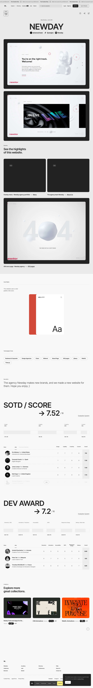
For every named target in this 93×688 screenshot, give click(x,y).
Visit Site (60, 683)
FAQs (57, 666)
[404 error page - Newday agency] (46, 231)
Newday (46, 27)
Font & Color (43, 683)
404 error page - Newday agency (14, 266)
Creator (37, 683)
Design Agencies (26, 358)
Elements (6, 670)
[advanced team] (36, 33)
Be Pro (75, 5)
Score (54, 683)
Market (34, 5)
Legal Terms (14, 678)
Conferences (41, 668)
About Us (70, 194)
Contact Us (58, 670)
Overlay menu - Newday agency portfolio (17, 195)
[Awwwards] (5, 5)
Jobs (31, 5)
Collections (6, 668)
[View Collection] (17, 608)
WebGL (84, 358)
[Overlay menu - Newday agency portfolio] (24, 175)
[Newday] (59, 33)
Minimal (45, 358)
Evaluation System (83, 415)
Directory (19, 5)
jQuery (75, 358)
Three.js (7, 362)
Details (49, 683)
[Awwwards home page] (32, 683)
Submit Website (84, 5)
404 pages (31, 266)
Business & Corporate (11, 358)
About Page (55, 358)
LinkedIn (62, 678)
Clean (37, 358)
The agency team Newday (55, 195)
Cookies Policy (7, 678)
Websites (6, 666)
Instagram (56, 678)
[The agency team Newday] (68, 175)
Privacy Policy (21, 678)
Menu (35, 194)
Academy (25, 5)
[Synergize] (49, 33)
